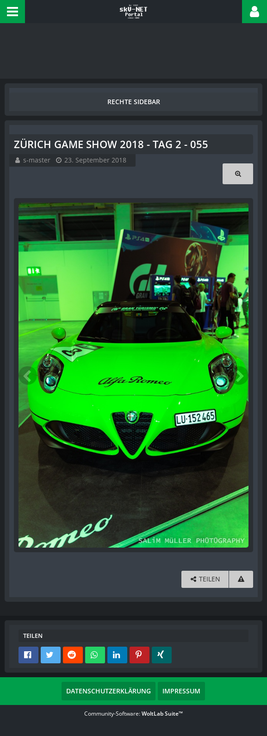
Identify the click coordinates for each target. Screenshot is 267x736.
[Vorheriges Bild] (28, 375)
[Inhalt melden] (241, 579)
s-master (36, 160)
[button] (12, 11)
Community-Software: (133, 713)
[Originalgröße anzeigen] (238, 173)
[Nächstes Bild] (239, 375)
